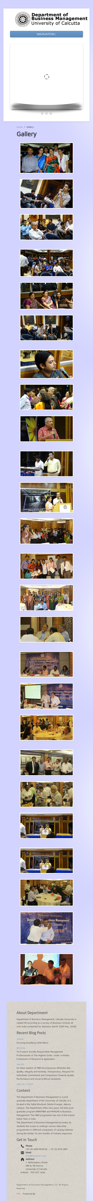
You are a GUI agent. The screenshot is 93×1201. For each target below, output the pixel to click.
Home (20, 126)
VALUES (20, 1064)
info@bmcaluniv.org (36, 1155)
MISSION (21, 1048)
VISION (20, 1039)
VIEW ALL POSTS (25, 1084)
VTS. (19, 1194)
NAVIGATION (46, 34)
